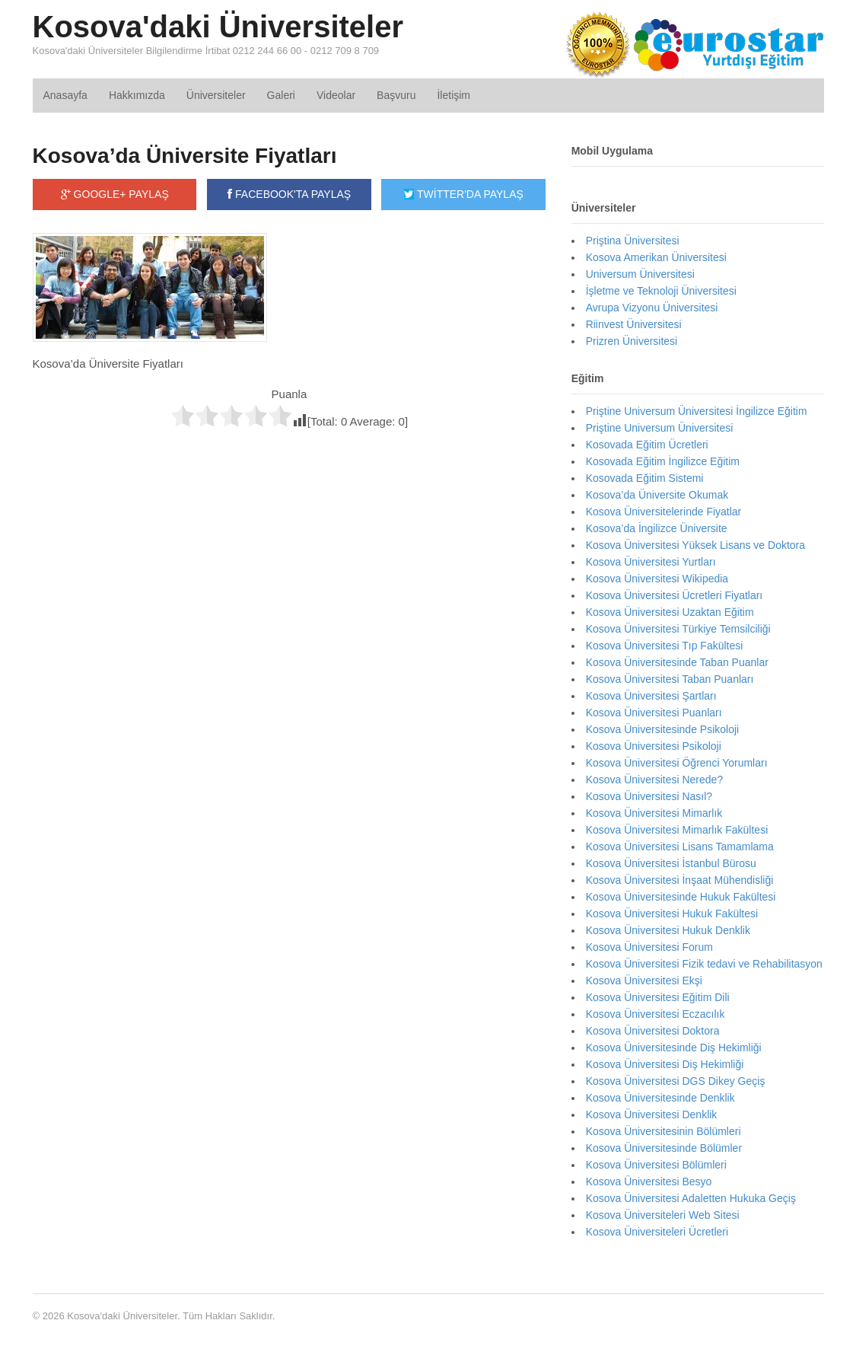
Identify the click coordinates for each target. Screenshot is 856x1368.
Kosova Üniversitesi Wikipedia (657, 578)
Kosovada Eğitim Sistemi (645, 478)
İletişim (453, 95)
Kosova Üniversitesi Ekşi (644, 980)
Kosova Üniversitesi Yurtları (651, 562)
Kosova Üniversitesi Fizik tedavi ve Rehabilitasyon (704, 964)
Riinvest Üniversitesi (634, 324)
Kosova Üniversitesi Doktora (653, 1031)
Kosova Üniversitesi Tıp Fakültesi (664, 645)
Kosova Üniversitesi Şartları (651, 696)
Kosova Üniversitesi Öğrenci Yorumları (677, 763)
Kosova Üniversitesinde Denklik (660, 1098)
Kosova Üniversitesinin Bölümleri (663, 1131)
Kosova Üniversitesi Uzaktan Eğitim (670, 612)
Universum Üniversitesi (640, 274)
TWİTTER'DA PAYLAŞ (463, 194)
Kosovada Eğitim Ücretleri (647, 444)
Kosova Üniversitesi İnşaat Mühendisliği (680, 880)
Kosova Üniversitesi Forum (649, 947)
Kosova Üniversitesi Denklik (652, 1114)
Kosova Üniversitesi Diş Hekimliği (665, 1064)
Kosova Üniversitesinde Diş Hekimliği (674, 1047)
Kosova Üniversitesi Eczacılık (655, 1014)
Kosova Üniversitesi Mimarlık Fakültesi (677, 830)
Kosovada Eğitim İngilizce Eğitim (663, 461)
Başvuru (396, 95)
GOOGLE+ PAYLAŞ (115, 194)
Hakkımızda (137, 95)
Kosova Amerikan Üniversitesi (656, 257)
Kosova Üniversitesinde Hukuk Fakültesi (681, 897)
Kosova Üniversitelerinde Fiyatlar (664, 511)
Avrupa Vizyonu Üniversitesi (652, 307)
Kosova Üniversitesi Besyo (649, 1181)
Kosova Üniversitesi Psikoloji (653, 746)
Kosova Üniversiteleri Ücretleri (657, 1232)
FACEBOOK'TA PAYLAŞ (289, 194)
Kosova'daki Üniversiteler (218, 26)
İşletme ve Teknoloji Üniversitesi (661, 291)
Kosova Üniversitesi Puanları (654, 712)
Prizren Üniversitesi (632, 341)
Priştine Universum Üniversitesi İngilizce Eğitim (696, 411)
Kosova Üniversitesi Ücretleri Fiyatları (674, 595)
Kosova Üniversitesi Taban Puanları (670, 679)
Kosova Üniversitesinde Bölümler (664, 1148)
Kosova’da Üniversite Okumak (657, 495)
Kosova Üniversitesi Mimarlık (654, 813)
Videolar (336, 95)
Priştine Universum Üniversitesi (659, 428)
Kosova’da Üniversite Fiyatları (185, 155)
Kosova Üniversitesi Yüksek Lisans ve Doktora (695, 545)
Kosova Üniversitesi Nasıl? (649, 796)
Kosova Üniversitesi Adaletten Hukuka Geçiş (691, 1198)
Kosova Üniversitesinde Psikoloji (663, 729)
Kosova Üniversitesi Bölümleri (656, 1165)
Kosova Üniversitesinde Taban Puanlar (677, 662)
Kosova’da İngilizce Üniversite (656, 528)
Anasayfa (65, 95)
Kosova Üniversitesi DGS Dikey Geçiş (675, 1081)
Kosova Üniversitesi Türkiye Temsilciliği (678, 629)
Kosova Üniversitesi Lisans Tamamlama (680, 846)
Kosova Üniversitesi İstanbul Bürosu (671, 863)
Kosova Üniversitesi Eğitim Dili (658, 997)
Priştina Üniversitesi (632, 240)
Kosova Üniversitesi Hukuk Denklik (668, 930)
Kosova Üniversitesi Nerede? (655, 779)
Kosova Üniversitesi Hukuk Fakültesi (672, 913)
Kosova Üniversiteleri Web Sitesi (663, 1215)
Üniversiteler (216, 95)
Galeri (281, 95)
